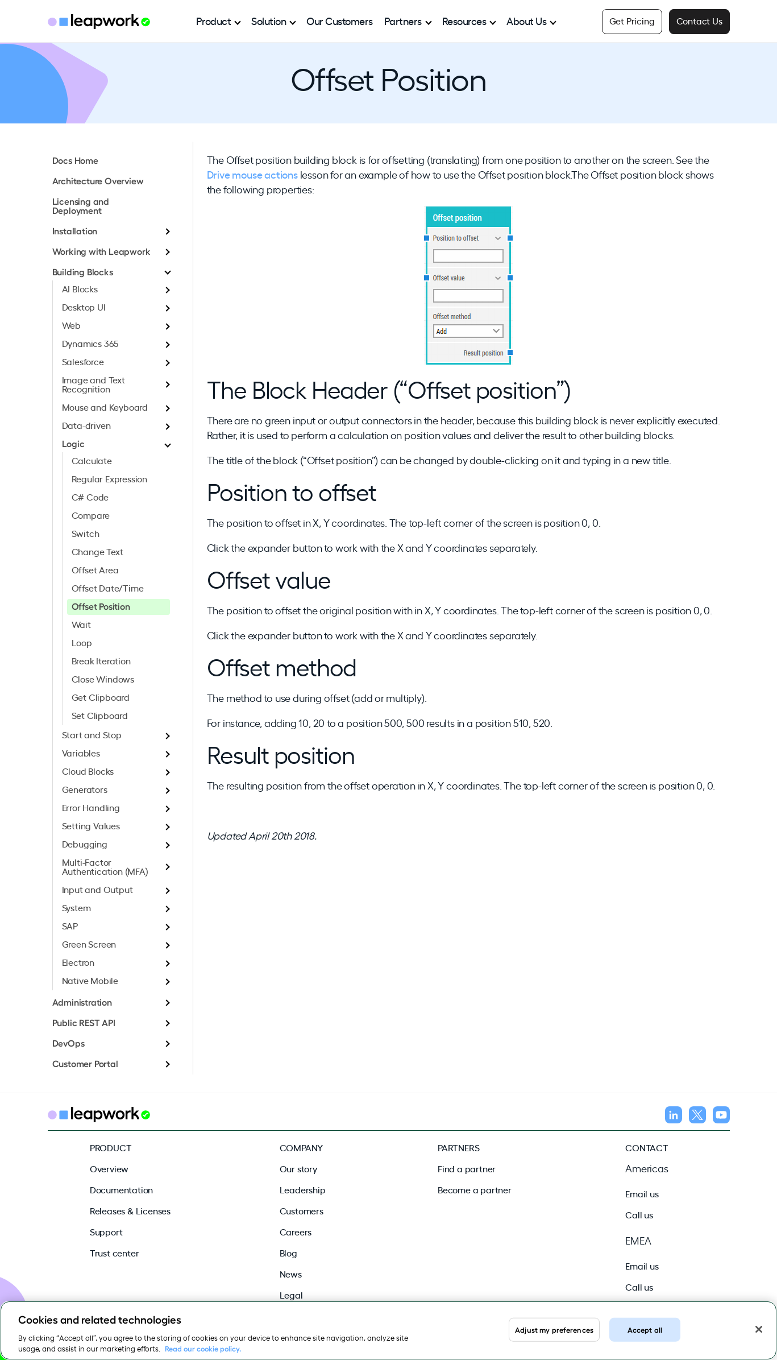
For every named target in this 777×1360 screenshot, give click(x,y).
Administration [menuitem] (82, 1001)
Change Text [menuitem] (97, 551)
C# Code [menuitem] (90, 496)
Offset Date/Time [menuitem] (108, 587)
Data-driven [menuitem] (86, 425)
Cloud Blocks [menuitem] (88, 770)
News (291, 1273)
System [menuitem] (76, 907)
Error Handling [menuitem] (91, 807)
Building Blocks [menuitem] (82, 271)
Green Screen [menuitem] (89, 943)
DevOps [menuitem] (68, 1042)
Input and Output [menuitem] (97, 889)
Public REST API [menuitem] (83, 1022)
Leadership (303, 1189)
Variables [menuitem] (81, 752)
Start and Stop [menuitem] (92, 734)
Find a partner (467, 1168)
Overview (109, 1168)
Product (213, 20)
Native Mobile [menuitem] (90, 980)
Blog (288, 1252)
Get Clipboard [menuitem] (101, 697)
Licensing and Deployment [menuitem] (80, 205)
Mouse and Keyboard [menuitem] (105, 406)
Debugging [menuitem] (84, 843)
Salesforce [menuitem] (83, 361)
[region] (388, 1330)
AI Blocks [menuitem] (80, 288)
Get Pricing (632, 20)
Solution (268, 20)
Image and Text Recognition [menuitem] (93, 384)
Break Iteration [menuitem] (101, 660)
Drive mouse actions (252, 174)
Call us (639, 1214)
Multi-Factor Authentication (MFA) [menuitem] (105, 866)
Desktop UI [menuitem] (84, 306)
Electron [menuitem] (78, 962)
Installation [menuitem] (75, 230)
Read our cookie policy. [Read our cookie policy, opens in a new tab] (203, 1348)
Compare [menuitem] (91, 515)
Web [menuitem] (71, 325)
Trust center (114, 1252)
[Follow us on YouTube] (721, 1116)
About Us (526, 20)
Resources (464, 20)
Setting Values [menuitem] (91, 825)
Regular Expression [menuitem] (109, 478)
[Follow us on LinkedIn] (673, 1116)
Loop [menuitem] (82, 642)
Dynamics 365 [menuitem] (90, 343)
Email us (641, 1193)
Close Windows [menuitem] (103, 678)
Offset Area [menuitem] (95, 569)
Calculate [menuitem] (92, 460)
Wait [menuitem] (81, 624)
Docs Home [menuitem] (75, 160)
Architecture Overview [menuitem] (98, 180)
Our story (298, 1168)
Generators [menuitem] (84, 789)
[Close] (758, 1329)
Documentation (121, 1189)
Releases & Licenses (130, 1210)
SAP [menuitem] (70, 925)
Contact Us (699, 20)
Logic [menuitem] (73, 443)
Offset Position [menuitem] (101, 606)
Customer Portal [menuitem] (85, 1063)
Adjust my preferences (554, 1329)
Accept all (645, 1329)
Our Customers (339, 20)
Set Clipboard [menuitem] (100, 715)
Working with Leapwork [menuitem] (101, 251)
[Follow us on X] (697, 1116)
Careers (296, 1231)
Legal (291, 1294)
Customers (301, 1210)
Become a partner (475, 1189)
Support (106, 1231)
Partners (403, 20)
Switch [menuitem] (85, 533)
